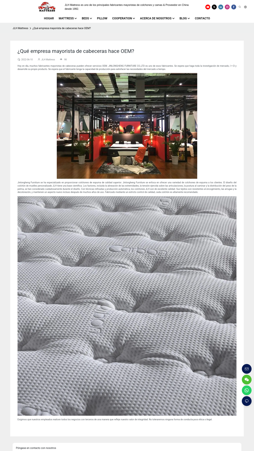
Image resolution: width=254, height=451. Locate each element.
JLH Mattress (20, 28)
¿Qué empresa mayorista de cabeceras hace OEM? (61, 28)
